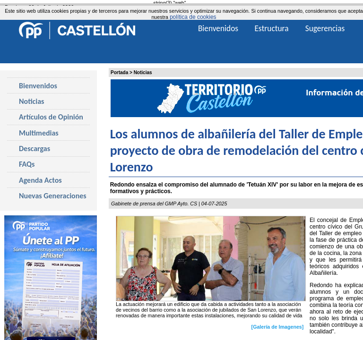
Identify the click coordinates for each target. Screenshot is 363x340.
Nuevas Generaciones (52, 195)
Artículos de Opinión (51, 116)
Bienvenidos (38, 85)
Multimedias (39, 132)
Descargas (34, 148)
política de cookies (193, 17)
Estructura (271, 28)
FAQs (27, 164)
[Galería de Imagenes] (277, 327)
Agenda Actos (40, 180)
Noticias (143, 72)
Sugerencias (325, 28)
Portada (119, 72)
